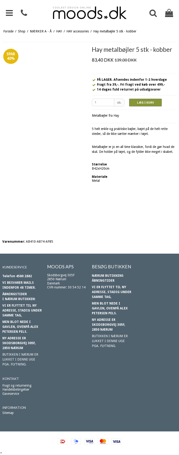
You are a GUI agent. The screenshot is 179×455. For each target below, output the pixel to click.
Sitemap (8, 413)
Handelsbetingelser (15, 389)
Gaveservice (10, 394)
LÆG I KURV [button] (145, 102)
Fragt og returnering (16, 385)
